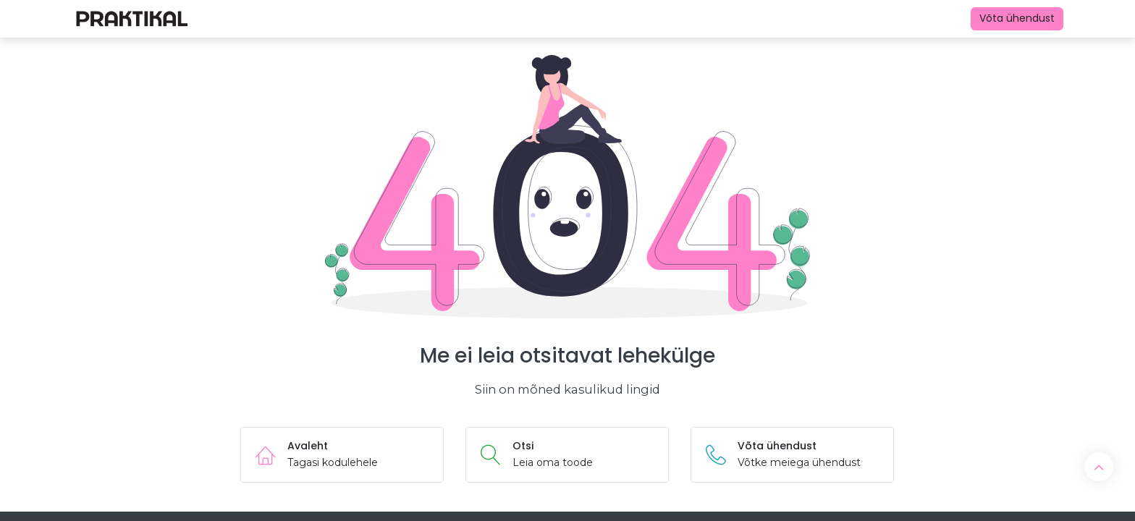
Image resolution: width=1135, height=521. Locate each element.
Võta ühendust (1017, 18)
